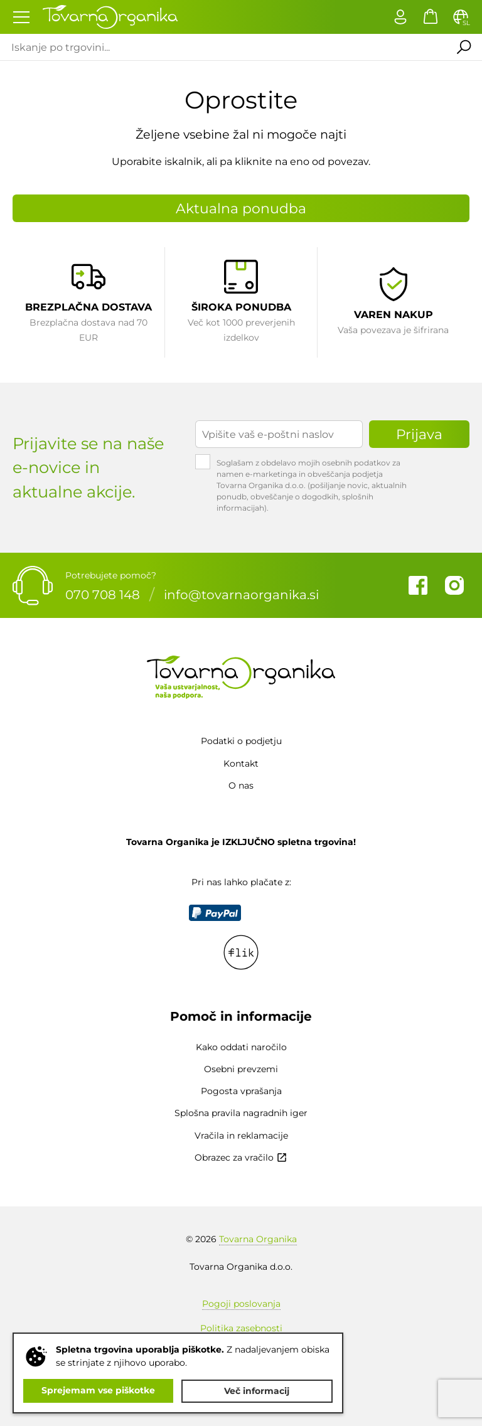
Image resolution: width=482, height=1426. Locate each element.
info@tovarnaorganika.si (241, 594)
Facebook (418, 585)
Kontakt (241, 763)
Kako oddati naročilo (241, 1047)
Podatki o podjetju (241, 741)
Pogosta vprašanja (241, 1091)
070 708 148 (102, 594)
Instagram (454, 585)
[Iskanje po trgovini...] (221, 47)
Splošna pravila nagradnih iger (241, 1113)
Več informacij (257, 1391)
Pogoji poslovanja (241, 1303)
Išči (462, 47)
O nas (241, 785)
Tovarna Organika (258, 1239)
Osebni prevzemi (241, 1069)
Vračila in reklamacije (241, 1135)
